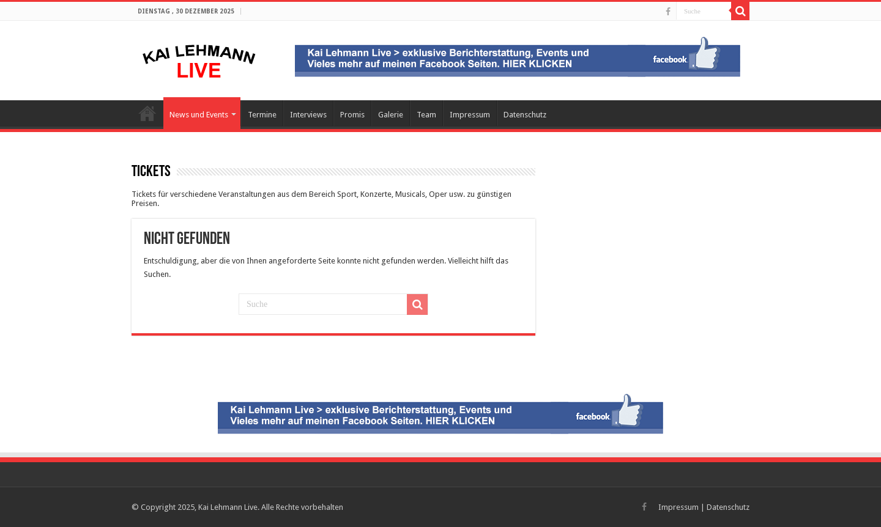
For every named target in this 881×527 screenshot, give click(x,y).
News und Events (198, 114)
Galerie (390, 114)
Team (426, 114)
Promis (352, 114)
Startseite (147, 113)
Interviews (308, 114)
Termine (262, 114)
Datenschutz (525, 114)
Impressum (470, 114)
